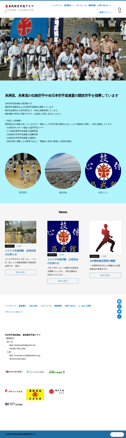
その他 (18, 246)
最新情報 (92, 5)
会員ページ (103, 12)
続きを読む (20, 272)
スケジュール (81, 5)
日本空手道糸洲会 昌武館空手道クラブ (23, 434)
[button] (4, 49)
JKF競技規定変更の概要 (102, 260)
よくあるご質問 (84, 306)
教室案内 (67, 5)
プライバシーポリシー (14, 312)
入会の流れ (33, 306)
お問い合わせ (103, 5)
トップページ (56, 5)
